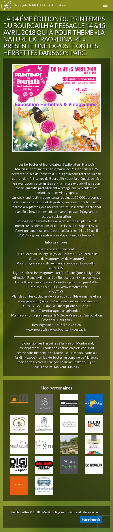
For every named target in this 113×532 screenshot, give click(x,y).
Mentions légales (53, 512)
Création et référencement (83, 512)
